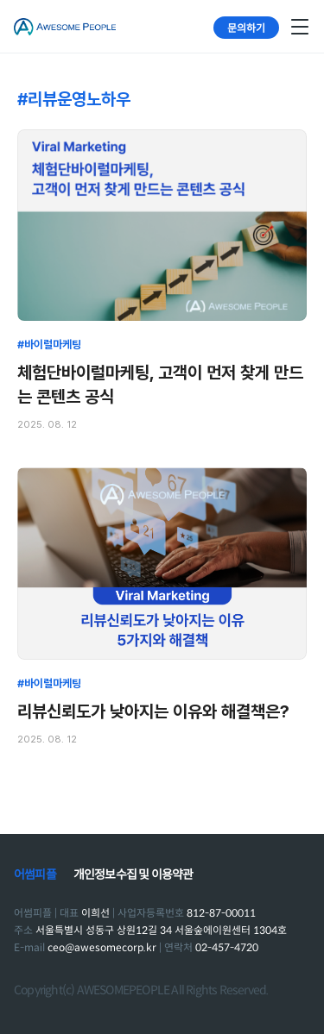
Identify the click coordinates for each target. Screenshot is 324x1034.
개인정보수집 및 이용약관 (133, 874)
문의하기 (246, 27)
